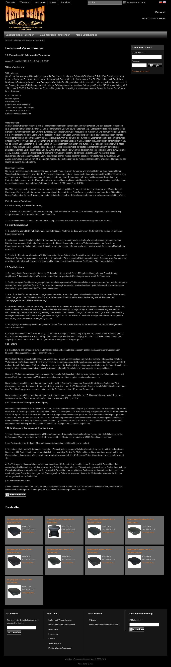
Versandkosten (28, 532)
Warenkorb (25, 2)
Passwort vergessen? (140, 71)
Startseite (10, 2)
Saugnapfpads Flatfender (20, 35)
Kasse (53, 2)
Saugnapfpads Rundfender (55, 35)
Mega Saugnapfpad (86, 35)
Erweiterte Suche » (136, 2)
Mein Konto (40, 2)
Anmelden (65, 2)
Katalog (18, 40)
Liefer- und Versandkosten (34, 40)
